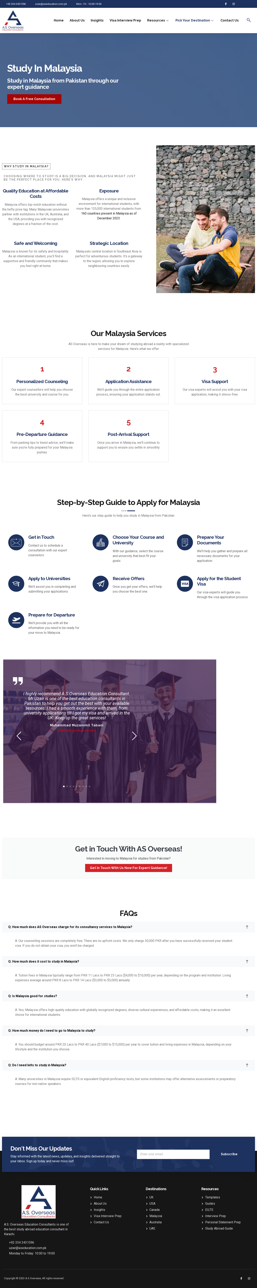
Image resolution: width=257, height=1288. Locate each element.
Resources (158, 20)
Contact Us (229, 20)
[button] (18, 735)
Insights (97, 20)
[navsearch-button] (249, 20)
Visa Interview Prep (125, 20)
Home (59, 20)
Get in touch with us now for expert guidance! (128, 868)
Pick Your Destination (194, 20)
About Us (77, 20)
